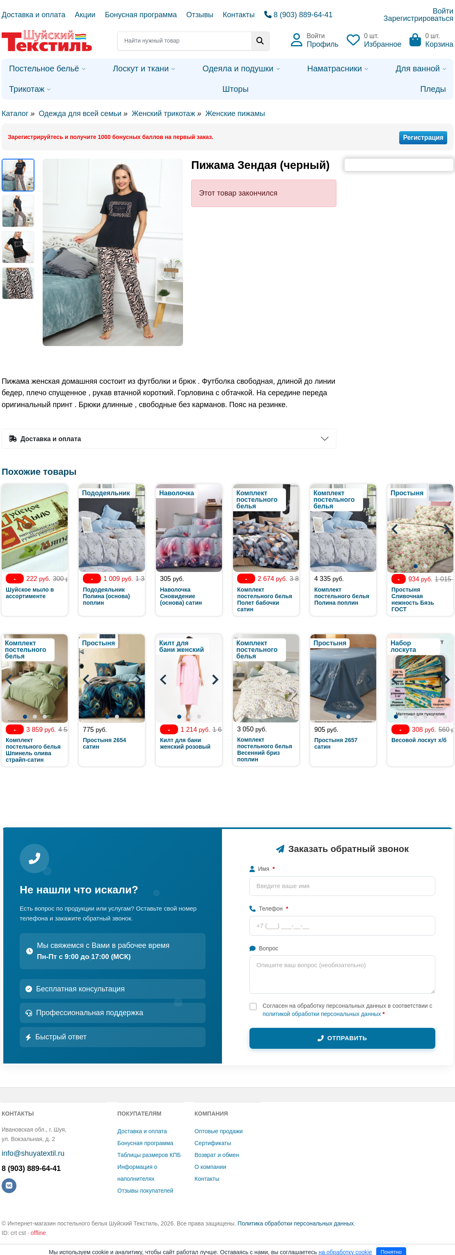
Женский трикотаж (163, 113)
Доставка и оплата (33, 15)
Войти (443, 11)
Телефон (268, 908)
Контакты (239, 15)
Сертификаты (212, 1143)
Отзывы (199, 15)
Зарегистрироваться (418, 18)
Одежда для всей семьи (80, 113)
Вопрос (263, 948)
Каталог (15, 113)
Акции (85, 15)
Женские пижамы (235, 113)
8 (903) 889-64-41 (298, 15)
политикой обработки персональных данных (322, 1014)
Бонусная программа (141, 15)
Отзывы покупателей (145, 1190)
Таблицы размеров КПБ (149, 1155)
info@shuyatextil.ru (33, 1153)
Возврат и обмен (216, 1155)
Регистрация (423, 137)
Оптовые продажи (218, 1131)
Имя (262, 868)
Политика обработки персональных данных (296, 1223)
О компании (210, 1167)
